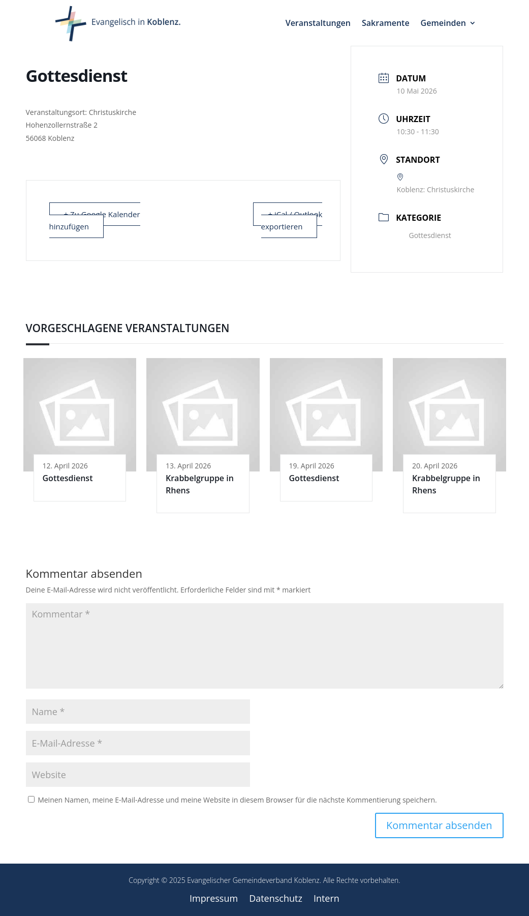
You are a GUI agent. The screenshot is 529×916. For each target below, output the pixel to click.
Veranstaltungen (318, 22)
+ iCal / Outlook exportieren (292, 220)
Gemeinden (443, 22)
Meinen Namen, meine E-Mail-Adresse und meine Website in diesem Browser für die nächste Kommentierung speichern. (237, 800)
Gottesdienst (423, 235)
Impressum (214, 899)
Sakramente (386, 22)
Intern (326, 899)
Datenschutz (275, 899)
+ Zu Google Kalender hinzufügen (94, 220)
